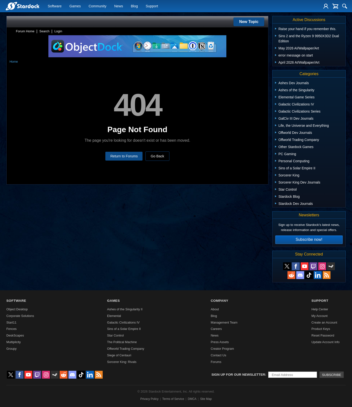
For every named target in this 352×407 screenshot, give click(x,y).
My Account (319, 316)
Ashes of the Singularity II (125, 309)
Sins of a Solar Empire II (124, 329)
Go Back (157, 156)
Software (55, 6)
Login (58, 31)
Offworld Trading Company (125, 348)
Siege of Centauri (119, 355)
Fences (11, 329)
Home (14, 61)
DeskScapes (15, 335)
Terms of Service (173, 399)
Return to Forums (124, 156)
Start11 (11, 322)
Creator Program (222, 348)
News (118, 6)
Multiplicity (13, 342)
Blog (134, 6)
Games (75, 6)
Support (152, 6)
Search (44, 31)
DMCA (192, 399)
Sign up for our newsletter (238, 374)
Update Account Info (325, 342)
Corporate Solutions (20, 316)
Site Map (206, 399)
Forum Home (25, 31)
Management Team (224, 322)
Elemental (114, 316)
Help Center (319, 309)
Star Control (115, 335)
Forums (216, 362)
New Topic (249, 22)
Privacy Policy (149, 399)
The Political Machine (122, 342)
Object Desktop (17, 309)
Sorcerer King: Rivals (121, 362)
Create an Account (324, 322)
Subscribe (331, 375)
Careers (216, 329)
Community (97, 6)
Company (219, 300)
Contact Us (218, 355)
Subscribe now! (309, 239)
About (215, 309)
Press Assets (220, 342)
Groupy (11, 348)
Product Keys (320, 329)
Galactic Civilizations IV (123, 322)
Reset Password (322, 335)
